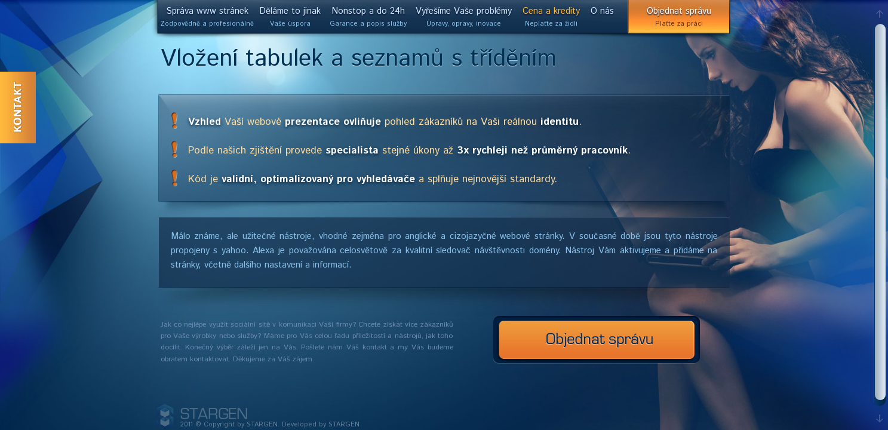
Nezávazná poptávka (596, 340)
